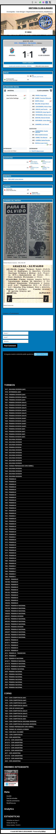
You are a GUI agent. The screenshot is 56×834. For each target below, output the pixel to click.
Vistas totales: (11, 825)
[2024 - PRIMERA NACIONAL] (28, 682)
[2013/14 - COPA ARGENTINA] (28, 745)
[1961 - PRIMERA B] (28, 510)
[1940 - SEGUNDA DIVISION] (28, 452)
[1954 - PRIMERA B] (28, 492)
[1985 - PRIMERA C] (28, 574)
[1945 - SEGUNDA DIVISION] (28, 468)
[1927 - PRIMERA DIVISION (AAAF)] (28, 418)
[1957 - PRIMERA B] (28, 500)
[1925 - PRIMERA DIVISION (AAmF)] (28, 413)
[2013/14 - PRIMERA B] (28, 650)
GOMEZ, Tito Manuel (41, 137)
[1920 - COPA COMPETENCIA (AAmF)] (28, 705)
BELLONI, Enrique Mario (42, 104)
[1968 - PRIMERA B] (28, 529)
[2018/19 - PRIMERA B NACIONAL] (28, 666)
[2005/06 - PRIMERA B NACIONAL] (28, 629)
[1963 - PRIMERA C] (28, 516)
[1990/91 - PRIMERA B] (28, 590)
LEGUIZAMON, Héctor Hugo (43, 106)
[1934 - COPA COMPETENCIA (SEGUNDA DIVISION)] (28, 721)
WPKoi (43, 831)
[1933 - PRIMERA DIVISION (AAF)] (28, 434)
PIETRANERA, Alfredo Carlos (44, 115)
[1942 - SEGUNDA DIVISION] (28, 458)
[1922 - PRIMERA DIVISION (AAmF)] (28, 405)
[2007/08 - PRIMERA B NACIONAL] (28, 634)
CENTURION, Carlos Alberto (43, 120)
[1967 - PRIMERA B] (28, 526)
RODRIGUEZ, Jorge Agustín (43, 112)
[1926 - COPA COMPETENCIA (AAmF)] (28, 716)
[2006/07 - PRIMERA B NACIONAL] (28, 632)
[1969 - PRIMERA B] (28, 532)
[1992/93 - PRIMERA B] (28, 595)
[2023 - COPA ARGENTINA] (28, 761)
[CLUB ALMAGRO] (44, 54)
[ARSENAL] (12, 54)
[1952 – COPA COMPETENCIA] (28, 734)
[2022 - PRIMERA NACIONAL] (28, 677)
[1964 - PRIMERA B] (28, 518)
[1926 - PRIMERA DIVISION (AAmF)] (28, 415)
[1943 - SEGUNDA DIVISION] (28, 460)
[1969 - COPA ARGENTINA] (28, 737)
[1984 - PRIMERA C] (28, 571)
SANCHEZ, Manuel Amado (42, 118)
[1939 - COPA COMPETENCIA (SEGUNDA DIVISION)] (28, 724)
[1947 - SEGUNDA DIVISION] (28, 473)
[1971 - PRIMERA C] (28, 537)
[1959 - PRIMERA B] (28, 505)
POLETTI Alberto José (38, 151)
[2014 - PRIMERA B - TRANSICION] (28, 653)
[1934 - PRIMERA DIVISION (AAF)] (28, 437)
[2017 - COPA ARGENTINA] (28, 753)
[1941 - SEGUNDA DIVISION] (28, 455)
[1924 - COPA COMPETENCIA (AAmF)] (28, 711)
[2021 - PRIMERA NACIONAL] (28, 674)
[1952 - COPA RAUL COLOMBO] (28, 732)
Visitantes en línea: (12, 820)
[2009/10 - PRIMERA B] (28, 640)
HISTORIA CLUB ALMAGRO (41, 8)
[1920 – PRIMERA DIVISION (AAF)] (28, 400)
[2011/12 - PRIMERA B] (28, 645)
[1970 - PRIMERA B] (28, 534)
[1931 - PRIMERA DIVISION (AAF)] (28, 429)
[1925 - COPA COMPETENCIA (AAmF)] (28, 713)
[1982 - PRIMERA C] (28, 566)
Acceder (9, 796)
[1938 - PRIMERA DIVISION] (28, 447)
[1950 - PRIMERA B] (28, 481)
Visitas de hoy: (11, 823)
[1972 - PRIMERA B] (28, 539)
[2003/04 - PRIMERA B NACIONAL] (28, 624)
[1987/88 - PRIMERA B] (28, 582)
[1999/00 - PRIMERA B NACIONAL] (28, 613)
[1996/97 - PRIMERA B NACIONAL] (28, 605)
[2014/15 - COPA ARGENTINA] (28, 748)
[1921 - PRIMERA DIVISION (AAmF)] (28, 402)
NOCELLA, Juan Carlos (41, 143)
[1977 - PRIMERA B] (28, 553)
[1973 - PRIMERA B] (28, 542)
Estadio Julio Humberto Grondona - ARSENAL (20, 66)
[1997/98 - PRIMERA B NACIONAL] (28, 608)
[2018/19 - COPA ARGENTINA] (28, 758)
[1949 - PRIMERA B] (28, 479)
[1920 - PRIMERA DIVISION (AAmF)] (28, 397)
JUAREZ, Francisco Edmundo (43, 98)
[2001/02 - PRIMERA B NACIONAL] (28, 619)
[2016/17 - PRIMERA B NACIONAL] (28, 661)
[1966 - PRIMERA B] (28, 524)
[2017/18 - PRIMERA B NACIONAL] (28, 663)
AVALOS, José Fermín (37, 76)
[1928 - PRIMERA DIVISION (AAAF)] (28, 421)
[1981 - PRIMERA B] (28, 563)
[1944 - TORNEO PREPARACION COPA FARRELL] (28, 466)
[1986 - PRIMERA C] (28, 576)
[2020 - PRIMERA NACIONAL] (28, 671)
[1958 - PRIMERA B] (28, 502)
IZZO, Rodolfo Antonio (41, 135)
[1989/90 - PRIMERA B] (28, 587)
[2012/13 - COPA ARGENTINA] (28, 742)
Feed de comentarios (13, 800)
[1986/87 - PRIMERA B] (28, 579)
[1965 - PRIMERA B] (28, 521)
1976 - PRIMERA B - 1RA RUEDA (25, 43)
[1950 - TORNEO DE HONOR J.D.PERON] (28, 729)
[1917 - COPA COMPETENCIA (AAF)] (28, 697)
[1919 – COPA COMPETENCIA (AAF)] (28, 703)
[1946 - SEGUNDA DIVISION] (28, 471)
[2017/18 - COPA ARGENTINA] (28, 755)
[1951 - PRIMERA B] (28, 484)
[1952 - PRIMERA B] (28, 487)
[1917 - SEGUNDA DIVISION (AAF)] (28, 389)
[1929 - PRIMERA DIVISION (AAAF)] (28, 423)
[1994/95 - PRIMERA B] (28, 600)
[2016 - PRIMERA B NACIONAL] (28, 658)
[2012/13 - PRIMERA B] (28, 648)
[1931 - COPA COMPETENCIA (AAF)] (28, 719)
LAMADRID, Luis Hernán (42, 124)
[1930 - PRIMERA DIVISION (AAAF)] (28, 426)
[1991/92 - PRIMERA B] (28, 592)
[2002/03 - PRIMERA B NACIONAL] (28, 621)
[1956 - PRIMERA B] (28, 497)
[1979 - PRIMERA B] (28, 558)
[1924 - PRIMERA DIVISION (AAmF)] (28, 410)
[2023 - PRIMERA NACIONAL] (28, 679)
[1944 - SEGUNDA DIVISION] (28, 463)
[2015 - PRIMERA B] (28, 656)
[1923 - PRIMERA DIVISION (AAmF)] (28, 408)
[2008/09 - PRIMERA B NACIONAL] (28, 637)
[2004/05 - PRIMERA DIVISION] (28, 627)
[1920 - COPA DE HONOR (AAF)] (28, 708)
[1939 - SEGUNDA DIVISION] (28, 450)
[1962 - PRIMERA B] (28, 513)
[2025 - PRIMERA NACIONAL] (28, 685)
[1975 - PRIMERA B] (28, 547)
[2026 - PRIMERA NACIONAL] (28, 687)
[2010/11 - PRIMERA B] (28, 642)
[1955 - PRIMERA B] (28, 495)
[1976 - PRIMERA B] (28, 550)
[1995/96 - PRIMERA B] (28, 603)
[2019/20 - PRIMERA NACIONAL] (28, 669)
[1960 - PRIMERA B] (28, 508)
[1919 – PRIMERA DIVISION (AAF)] (28, 394)
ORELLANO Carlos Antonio (15, 179)
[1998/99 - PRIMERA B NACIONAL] (28, 611)
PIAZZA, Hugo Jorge (41, 95)
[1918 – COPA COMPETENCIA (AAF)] (28, 700)
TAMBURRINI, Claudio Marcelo (41, 131)
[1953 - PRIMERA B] (28, 489)
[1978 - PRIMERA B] (28, 555)
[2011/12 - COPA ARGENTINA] (28, 740)
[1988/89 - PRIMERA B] (28, 584)
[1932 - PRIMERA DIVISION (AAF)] (28, 431)
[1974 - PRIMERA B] (28, 545)
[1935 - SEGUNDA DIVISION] (28, 439)
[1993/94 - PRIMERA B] (28, 597)
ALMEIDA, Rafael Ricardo (43, 140)
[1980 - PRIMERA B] (28, 561)
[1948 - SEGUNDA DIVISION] (28, 476)
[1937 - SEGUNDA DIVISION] (28, 444)
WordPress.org (11, 803)
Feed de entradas (12, 798)
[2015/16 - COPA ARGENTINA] (28, 750)
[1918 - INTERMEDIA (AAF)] (28, 392)
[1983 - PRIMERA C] (28, 568)
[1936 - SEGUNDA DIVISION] (28, 442)
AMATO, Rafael (39, 101)
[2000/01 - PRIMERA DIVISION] (28, 616)
